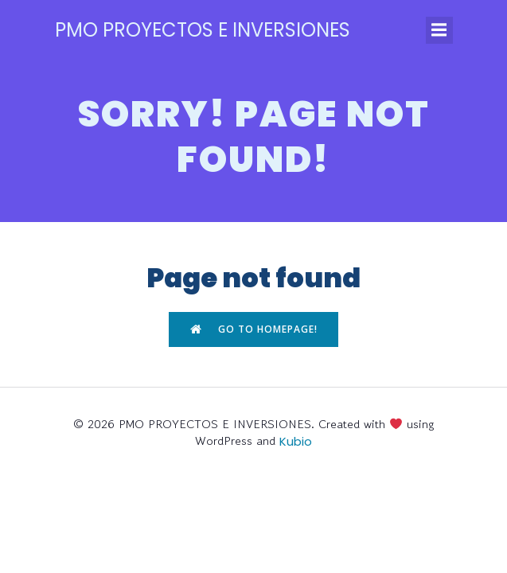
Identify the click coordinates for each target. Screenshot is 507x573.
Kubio (295, 441)
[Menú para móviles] (439, 30)
